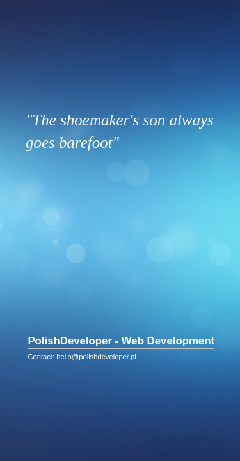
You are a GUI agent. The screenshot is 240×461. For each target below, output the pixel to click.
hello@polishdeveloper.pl (96, 356)
